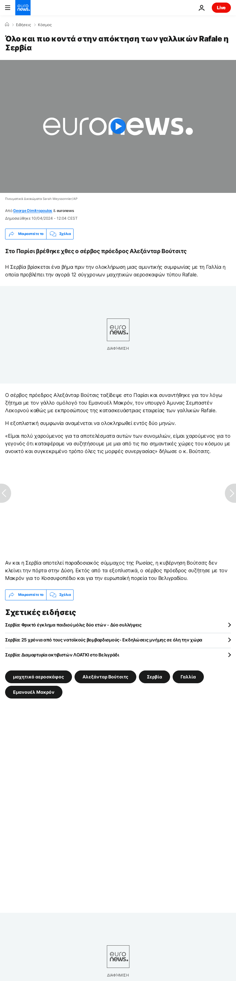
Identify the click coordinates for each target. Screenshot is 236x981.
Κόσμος (45, 25)
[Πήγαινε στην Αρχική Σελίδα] (23, 7)
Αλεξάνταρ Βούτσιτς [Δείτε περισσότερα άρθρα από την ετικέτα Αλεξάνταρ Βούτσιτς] (105, 676)
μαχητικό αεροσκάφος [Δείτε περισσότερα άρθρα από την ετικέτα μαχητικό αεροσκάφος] (38, 676)
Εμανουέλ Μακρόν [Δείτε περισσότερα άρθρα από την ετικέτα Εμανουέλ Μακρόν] (33, 691)
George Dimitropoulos (32, 210)
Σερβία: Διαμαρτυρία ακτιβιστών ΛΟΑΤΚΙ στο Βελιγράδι (62, 654)
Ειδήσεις (23, 25)
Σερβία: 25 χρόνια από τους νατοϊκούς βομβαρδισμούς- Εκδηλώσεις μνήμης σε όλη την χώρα (103, 639)
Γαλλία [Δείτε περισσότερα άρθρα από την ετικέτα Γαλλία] (188, 676)
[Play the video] (118, 126)
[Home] (7, 24)
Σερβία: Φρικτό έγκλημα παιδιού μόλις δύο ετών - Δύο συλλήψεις (73, 624)
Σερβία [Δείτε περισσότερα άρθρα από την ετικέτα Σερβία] (154, 676)
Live (221, 7)
